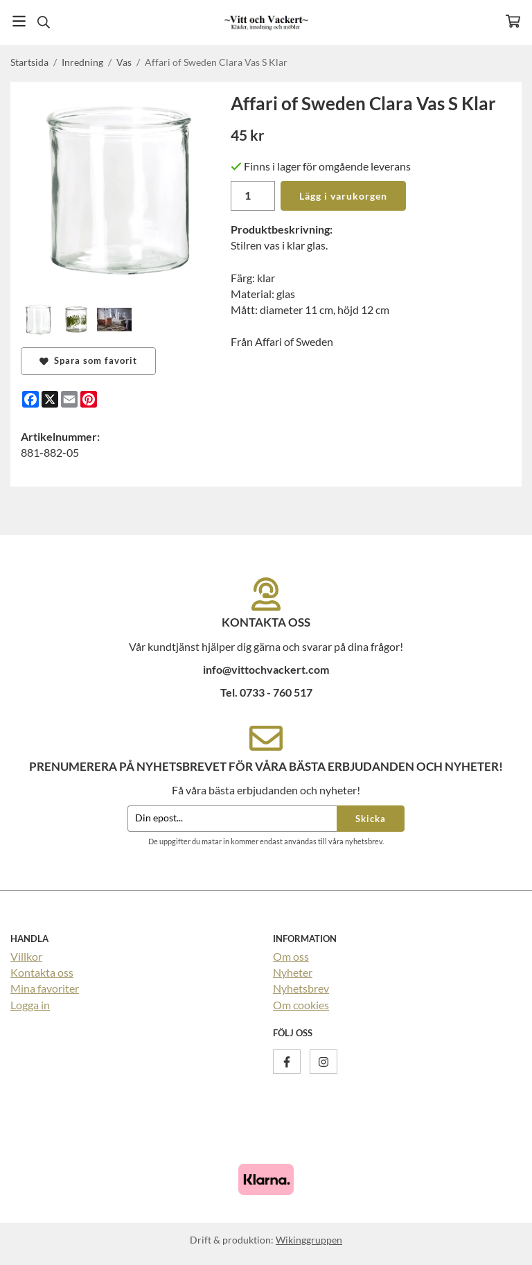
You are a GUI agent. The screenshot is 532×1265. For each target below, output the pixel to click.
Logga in (30, 1004)
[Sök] (43, 22)
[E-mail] (69, 399)
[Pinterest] (88, 399)
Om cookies (301, 1004)
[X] (50, 399)
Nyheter (292, 972)
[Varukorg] (513, 21)
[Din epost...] (232, 818)
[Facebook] (30, 399)
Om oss (291, 956)
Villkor (26, 956)
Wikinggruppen (309, 1240)
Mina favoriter (44, 988)
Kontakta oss (41, 972)
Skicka (370, 818)
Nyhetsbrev (301, 988)
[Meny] (19, 21)
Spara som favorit (88, 360)
